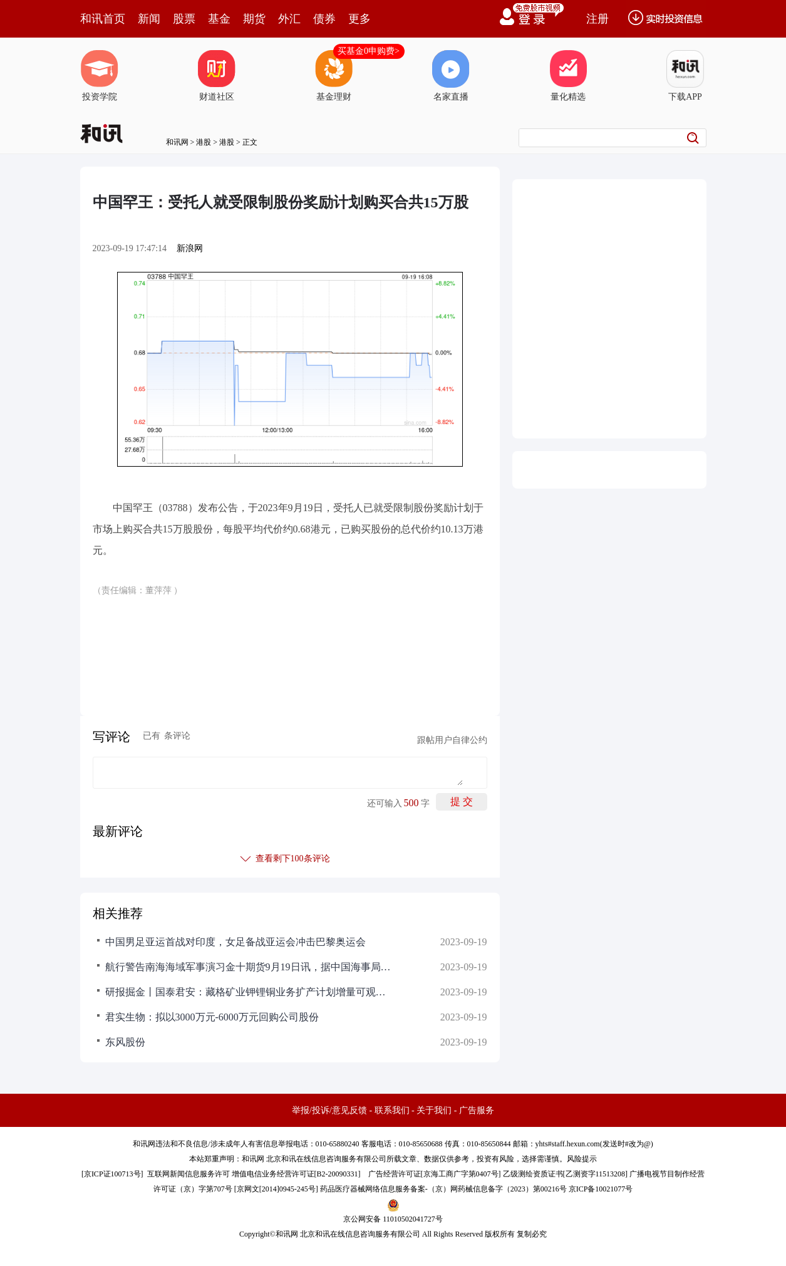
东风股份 (125, 1042)
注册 (597, 19)
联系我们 (392, 1110)
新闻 (149, 19)
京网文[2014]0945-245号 (276, 1189)
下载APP (685, 75)
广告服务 (476, 1110)
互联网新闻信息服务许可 (188, 1174)
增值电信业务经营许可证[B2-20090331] (296, 1174)
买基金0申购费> (369, 51)
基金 (219, 19)
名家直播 (451, 75)
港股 (203, 142)
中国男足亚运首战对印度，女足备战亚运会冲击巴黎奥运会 (235, 942)
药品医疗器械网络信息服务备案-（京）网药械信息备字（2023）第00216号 (443, 1189)
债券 (324, 19)
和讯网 (177, 142)
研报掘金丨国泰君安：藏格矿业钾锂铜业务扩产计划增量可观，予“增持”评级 (249, 992)
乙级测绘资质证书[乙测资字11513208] (565, 1174)
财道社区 (216, 75)
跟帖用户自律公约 (452, 740)
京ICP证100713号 (112, 1174)
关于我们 (434, 1110)
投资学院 (99, 75)
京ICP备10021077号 (601, 1189)
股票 (184, 19)
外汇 (289, 19)
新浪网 (190, 248)
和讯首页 (102, 19)
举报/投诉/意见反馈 (329, 1110)
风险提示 (582, 1158)
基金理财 (334, 75)
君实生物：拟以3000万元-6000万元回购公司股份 (212, 1017)
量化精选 (568, 75)
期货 (254, 19)
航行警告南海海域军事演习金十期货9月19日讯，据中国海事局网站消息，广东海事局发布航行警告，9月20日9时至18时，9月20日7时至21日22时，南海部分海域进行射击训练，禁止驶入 (249, 967)
